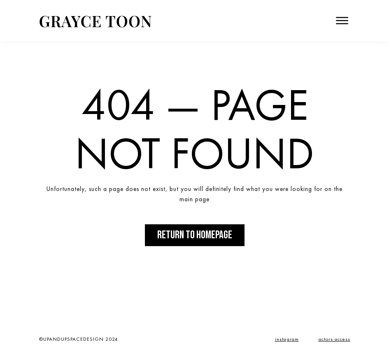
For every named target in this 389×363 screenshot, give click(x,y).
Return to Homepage (194, 235)
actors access (334, 339)
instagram (287, 339)
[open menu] (342, 20)
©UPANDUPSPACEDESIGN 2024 (78, 339)
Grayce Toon (95, 20)
